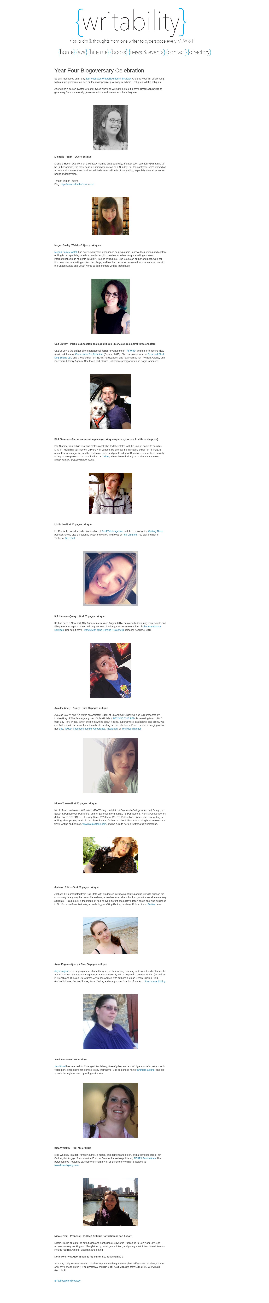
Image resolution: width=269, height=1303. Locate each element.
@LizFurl (70, 538)
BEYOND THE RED (124, 718)
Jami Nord (60, 1066)
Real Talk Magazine (112, 531)
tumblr (88, 728)
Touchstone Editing (155, 981)
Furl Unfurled (130, 534)
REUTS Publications (145, 1158)
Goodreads (99, 728)
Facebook (78, 728)
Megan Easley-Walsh (66, 252)
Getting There (155, 531)
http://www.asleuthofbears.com (77, 184)
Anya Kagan (61, 971)
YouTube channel (131, 728)
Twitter (105, 456)
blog (61, 728)
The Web (130, 350)
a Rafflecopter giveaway (67, 1280)
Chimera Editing (146, 1069)
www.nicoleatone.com (94, 824)
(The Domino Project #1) (104, 630)
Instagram (112, 728)
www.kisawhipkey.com (66, 1165)
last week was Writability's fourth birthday (108, 78)
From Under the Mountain (89, 354)
